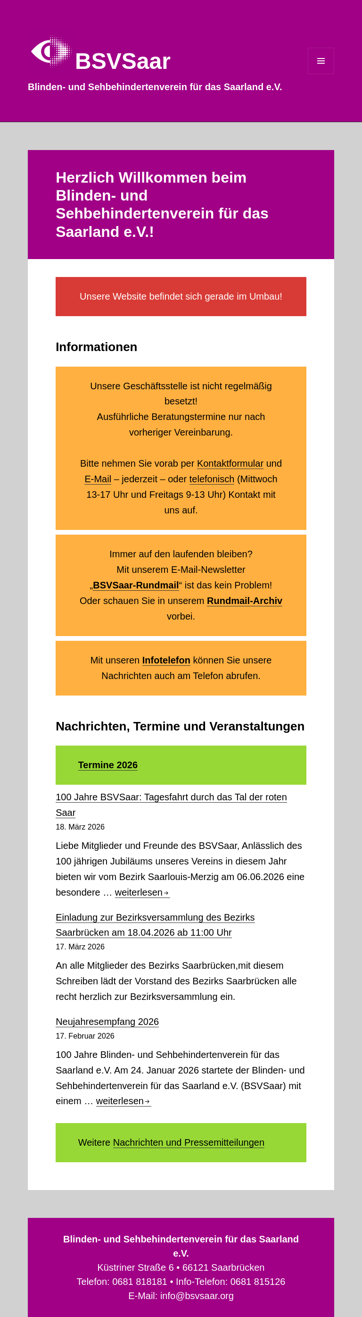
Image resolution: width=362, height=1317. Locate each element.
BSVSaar (123, 61)
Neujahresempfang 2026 (107, 1021)
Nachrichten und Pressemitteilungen (188, 1142)
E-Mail (97, 479)
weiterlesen (142, 892)
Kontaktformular (230, 463)
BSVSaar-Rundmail (136, 585)
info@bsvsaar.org (197, 1296)
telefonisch (212, 479)
